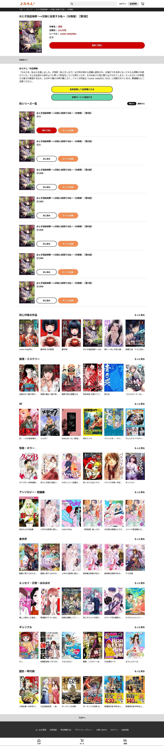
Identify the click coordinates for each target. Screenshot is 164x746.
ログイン (122, 4)
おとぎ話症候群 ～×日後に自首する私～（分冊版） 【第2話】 (65, 141)
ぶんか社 (62, 30)
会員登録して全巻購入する (82, 89)
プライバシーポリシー (84, 730)
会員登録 (133, 4)
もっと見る (140, 315)
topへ (82, 717)
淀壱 (60, 26)
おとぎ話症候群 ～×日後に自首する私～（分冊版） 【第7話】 (65, 283)
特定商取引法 (65, 730)
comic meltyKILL (68, 34)
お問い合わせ (101, 730)
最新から (141, 104)
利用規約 (53, 730)
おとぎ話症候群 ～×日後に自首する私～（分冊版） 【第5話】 (65, 226)
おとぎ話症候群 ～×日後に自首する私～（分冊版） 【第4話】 (65, 198)
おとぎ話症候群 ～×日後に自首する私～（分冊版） (55, 9)
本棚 (125, 744)
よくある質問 (40, 730)
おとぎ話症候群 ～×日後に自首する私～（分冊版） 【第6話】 (65, 254)
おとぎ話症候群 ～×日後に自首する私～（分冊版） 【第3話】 (65, 169)
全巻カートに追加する (82, 97)
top (21, 9)
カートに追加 (68, 130)
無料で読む (97, 45)
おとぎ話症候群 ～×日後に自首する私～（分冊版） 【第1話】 (65, 113)
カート (82, 744)
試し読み (46, 159)
